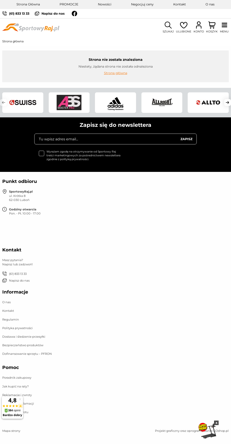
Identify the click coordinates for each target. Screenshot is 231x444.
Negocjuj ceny (142, 4)
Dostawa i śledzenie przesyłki (23, 336)
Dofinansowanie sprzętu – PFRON (27, 353)
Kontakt (179, 4)
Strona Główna (28, 4)
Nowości (104, 4)
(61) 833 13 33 (19, 13)
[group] (22, 102)
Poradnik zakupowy (16, 377)
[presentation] (162, 158)
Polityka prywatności (17, 328)
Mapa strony (11, 431)
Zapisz (186, 139)
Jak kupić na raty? (15, 386)
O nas (210, 4)
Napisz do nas (53, 13)
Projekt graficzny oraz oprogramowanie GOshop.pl (192, 431)
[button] (3, 102)
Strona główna (13, 41)
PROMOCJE (69, 4)
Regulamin (10, 319)
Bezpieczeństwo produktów (22, 345)
